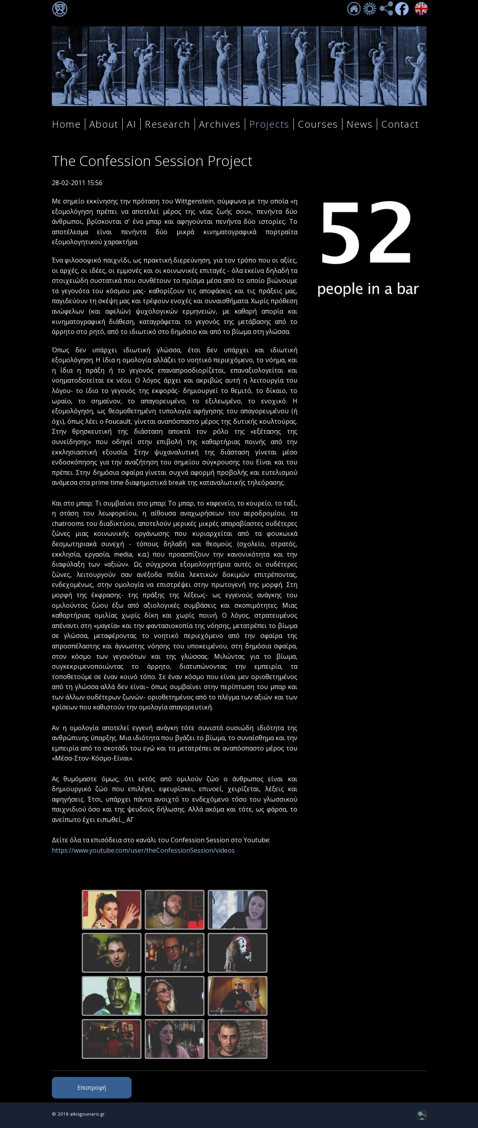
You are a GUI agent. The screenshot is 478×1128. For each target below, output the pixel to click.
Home (66, 124)
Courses (318, 124)
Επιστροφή (91, 1087)
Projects (269, 124)
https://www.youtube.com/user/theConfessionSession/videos (143, 850)
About (103, 124)
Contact (400, 124)
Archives (220, 124)
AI (131, 124)
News (359, 124)
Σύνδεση (60, 9)
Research (168, 124)
